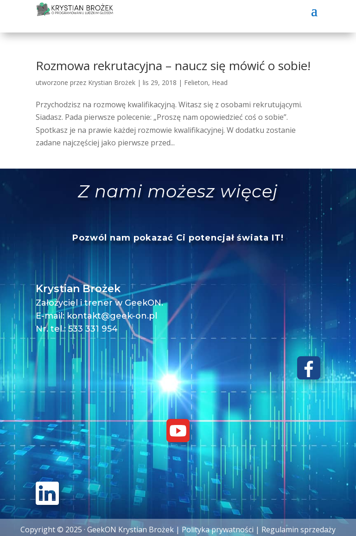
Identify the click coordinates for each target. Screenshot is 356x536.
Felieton (196, 82)
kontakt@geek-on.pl (112, 316)
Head (220, 82)
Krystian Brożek (111, 82)
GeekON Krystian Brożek (130, 529)
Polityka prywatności (218, 529)
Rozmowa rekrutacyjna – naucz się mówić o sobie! (173, 65)
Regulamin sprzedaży (298, 529)
